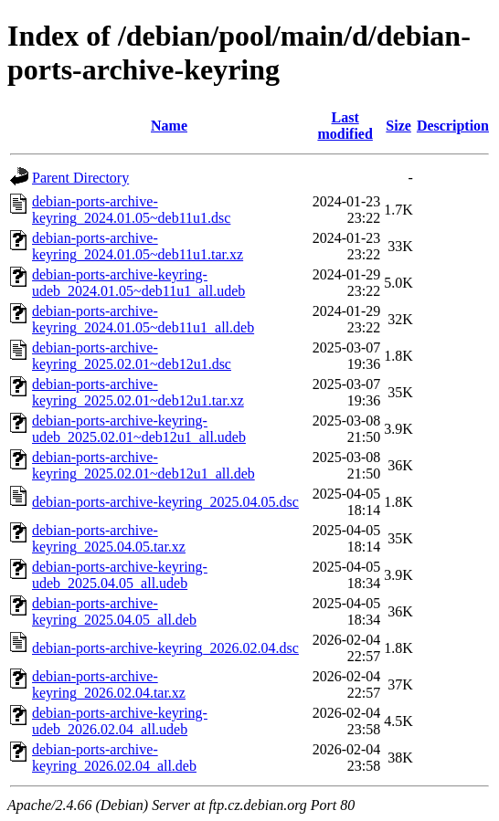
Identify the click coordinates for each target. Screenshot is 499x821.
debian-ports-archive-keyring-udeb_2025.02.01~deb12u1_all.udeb (139, 429)
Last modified (344, 126)
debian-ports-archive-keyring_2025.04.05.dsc (165, 502)
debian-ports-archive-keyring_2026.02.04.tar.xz (109, 684)
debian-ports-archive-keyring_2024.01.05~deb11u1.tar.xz (137, 246)
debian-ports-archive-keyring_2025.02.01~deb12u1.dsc (131, 356)
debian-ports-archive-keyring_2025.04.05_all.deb (114, 611)
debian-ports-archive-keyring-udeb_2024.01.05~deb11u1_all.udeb (138, 283)
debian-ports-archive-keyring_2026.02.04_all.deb (114, 758)
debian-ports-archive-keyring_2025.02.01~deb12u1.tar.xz (138, 392)
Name (169, 125)
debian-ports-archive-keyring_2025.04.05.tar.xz (109, 538)
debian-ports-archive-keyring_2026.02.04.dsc (165, 648)
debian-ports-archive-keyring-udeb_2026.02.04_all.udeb (119, 721)
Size (398, 125)
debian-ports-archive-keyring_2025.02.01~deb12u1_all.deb (143, 465)
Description (453, 125)
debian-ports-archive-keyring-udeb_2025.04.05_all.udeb (119, 575)
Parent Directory (80, 177)
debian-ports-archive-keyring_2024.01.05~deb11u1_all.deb (143, 319)
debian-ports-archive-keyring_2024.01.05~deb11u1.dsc (131, 210)
